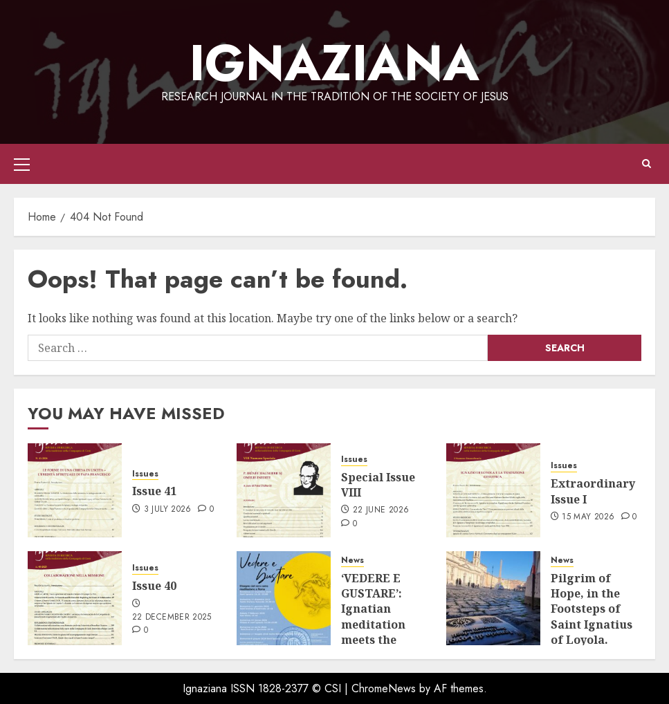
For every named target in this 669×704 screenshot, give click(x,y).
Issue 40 (154, 585)
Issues (145, 474)
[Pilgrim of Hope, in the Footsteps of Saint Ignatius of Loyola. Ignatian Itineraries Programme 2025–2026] (493, 598)
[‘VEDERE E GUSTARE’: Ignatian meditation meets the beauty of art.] (284, 598)
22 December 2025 (172, 617)
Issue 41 (154, 491)
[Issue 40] (75, 598)
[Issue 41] (75, 490)
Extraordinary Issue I (593, 491)
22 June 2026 (381, 510)
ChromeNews (383, 688)
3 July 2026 (168, 509)
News (352, 560)
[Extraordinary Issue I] (493, 490)
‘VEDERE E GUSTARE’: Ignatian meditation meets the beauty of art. (380, 617)
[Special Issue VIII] (284, 490)
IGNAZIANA (334, 63)
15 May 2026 (588, 517)
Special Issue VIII (378, 485)
